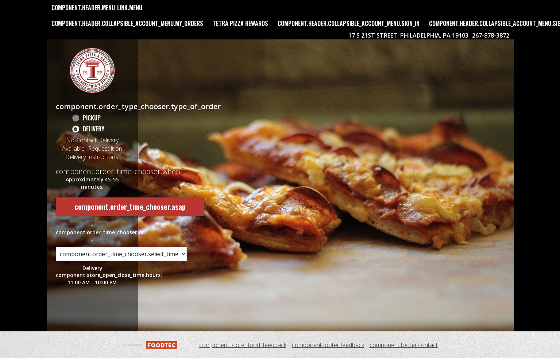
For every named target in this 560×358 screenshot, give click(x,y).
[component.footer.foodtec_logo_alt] (150, 344)
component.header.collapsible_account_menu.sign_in (349, 23)
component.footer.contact (404, 345)
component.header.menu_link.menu (96, 7)
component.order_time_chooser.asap (130, 206)
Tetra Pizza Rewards (240, 23)
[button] (92, 70)
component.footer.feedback (328, 345)
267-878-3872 (490, 35)
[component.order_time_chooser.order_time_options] (121, 249)
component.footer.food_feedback (242, 345)
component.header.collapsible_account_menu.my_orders (127, 23)
